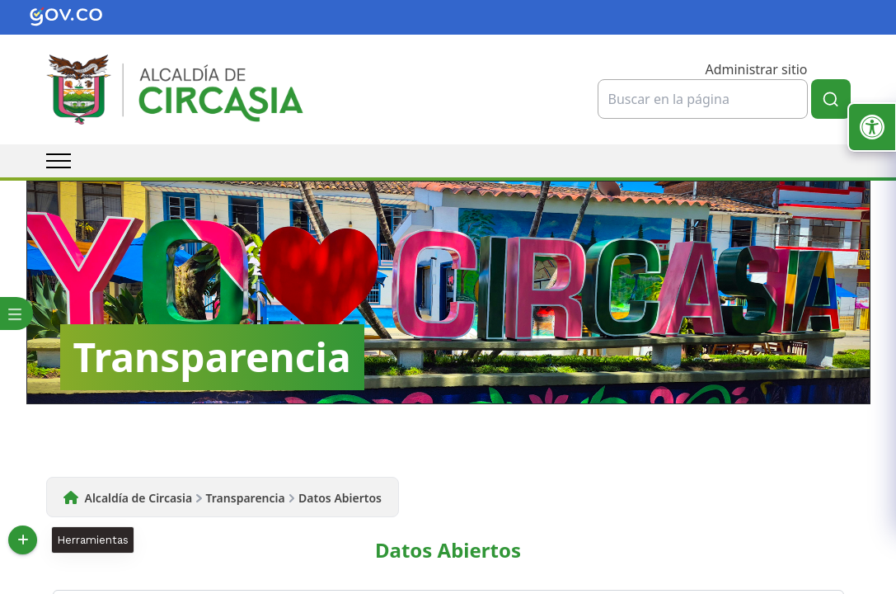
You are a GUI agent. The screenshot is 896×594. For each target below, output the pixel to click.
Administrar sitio (756, 69)
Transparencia (245, 498)
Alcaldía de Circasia (139, 498)
